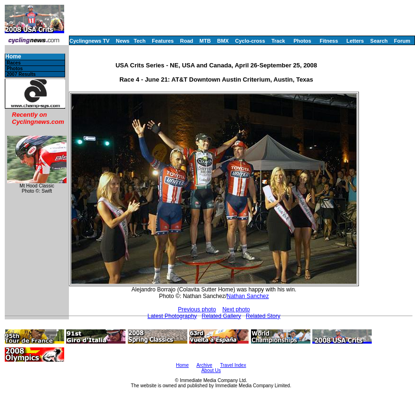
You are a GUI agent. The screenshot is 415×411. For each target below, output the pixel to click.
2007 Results (21, 74)
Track (278, 41)
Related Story (263, 316)
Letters (355, 41)
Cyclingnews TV (89, 41)
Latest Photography (172, 316)
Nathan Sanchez (248, 296)
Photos (302, 41)
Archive (204, 365)
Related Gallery (221, 316)
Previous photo (197, 309)
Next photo (236, 309)
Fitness (328, 41)
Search (379, 41)
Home (13, 57)
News (123, 41)
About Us (211, 370)
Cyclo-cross (250, 41)
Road (186, 41)
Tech (139, 41)
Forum (402, 41)
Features (163, 41)
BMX (223, 41)
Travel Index (233, 365)
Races (13, 62)
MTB (205, 41)
